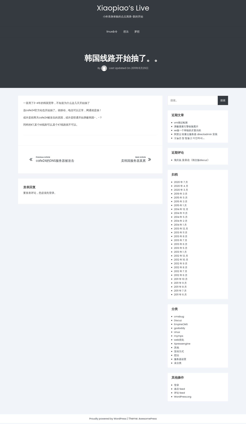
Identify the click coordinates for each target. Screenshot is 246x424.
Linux (177, 333)
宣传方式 (179, 352)
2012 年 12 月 (181, 256)
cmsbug (179, 317)
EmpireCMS (181, 325)
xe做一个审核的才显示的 (188, 131)
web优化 (179, 340)
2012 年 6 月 (181, 276)
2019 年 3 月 (181, 194)
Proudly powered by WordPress (107, 419)
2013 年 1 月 (181, 252)
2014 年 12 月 (181, 210)
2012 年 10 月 (181, 260)
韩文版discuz (201, 161)
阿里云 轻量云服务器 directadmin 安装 (197, 135)
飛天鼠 (178, 161)
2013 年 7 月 (181, 241)
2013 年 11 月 (181, 233)
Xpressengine (183, 344)
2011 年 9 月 (181, 284)
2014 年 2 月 (181, 221)
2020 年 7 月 (181, 183)
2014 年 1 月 (181, 225)
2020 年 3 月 (181, 190)
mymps (179, 337)
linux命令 (111, 32)
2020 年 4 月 (181, 187)
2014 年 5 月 (181, 218)
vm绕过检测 (181, 123)
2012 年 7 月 (181, 272)
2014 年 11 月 (181, 214)
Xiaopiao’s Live (123, 8)
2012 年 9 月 (181, 264)
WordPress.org (183, 397)
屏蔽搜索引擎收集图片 (187, 127)
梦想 (137, 32)
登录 (51, 194)
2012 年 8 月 (181, 268)
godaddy (180, 329)
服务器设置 (180, 360)
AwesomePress (149, 419)
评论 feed (180, 393)
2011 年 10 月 (181, 280)
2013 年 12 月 (181, 229)
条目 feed (180, 390)
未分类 (178, 364)
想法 (126, 32)
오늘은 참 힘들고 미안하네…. (190, 139)
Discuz (178, 321)
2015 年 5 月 (181, 198)
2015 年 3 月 (181, 202)
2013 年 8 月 (181, 237)
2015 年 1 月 (181, 206)
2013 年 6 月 (181, 245)
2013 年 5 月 (181, 249)
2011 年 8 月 (181, 287)
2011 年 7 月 (181, 291)
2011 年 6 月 (181, 295)
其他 (176, 348)
